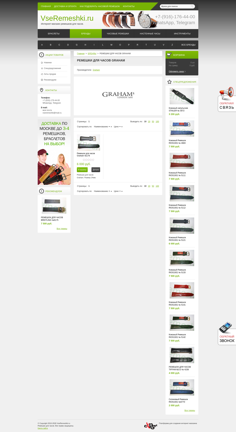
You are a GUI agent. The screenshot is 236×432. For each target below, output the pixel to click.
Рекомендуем (50, 80)
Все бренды (188, 45)
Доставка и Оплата (65, 6)
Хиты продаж (50, 74)
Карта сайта (43, 428)
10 (145, 121)
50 (153, 121)
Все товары (62, 228)
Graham (96, 70)
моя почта (47, 110)
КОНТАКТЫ (129, 6)
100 (157, 121)
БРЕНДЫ (92, 53)
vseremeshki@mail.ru (52, 113)
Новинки (48, 62)
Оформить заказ (176, 71)
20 (149, 121)
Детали (96, 170)
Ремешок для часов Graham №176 (86, 154)
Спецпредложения (52, 68)
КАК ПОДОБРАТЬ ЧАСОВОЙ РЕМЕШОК (100, 6)
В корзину (82, 170)
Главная (46, 6)
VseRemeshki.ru (67, 18)
